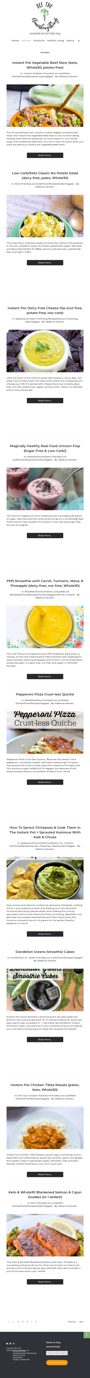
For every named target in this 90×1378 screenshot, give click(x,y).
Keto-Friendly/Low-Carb (50, 73)
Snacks (39, 460)
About (70, 40)
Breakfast (30, 591)
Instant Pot (30, 73)
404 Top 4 (23, 1095)
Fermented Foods (43, 843)
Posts (23, 76)
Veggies (48, 76)
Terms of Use (19, 1355)
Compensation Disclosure (25, 1353)
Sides (61, 184)
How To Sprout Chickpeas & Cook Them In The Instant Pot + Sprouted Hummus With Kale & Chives (45, 832)
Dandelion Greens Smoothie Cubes (45, 952)
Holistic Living (55, 40)
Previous (72, 1322)
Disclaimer (17, 1357)
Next (81, 1322)
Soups (39, 76)
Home (15, 40)
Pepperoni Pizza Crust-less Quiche (45, 694)
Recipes (26, 40)
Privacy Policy (19, 1351)
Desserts (32, 456)
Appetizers (21, 319)
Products (39, 40)
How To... (59, 843)
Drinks (41, 456)
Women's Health (66, 594)
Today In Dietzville (21, 1360)
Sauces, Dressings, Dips (43, 846)
